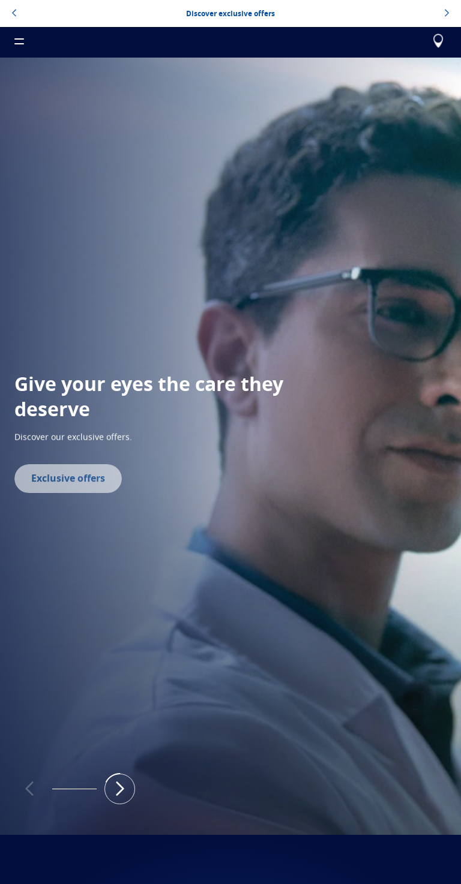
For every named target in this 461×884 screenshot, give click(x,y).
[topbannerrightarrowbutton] (447, 13)
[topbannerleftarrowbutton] (14, 13)
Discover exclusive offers (230, 13)
